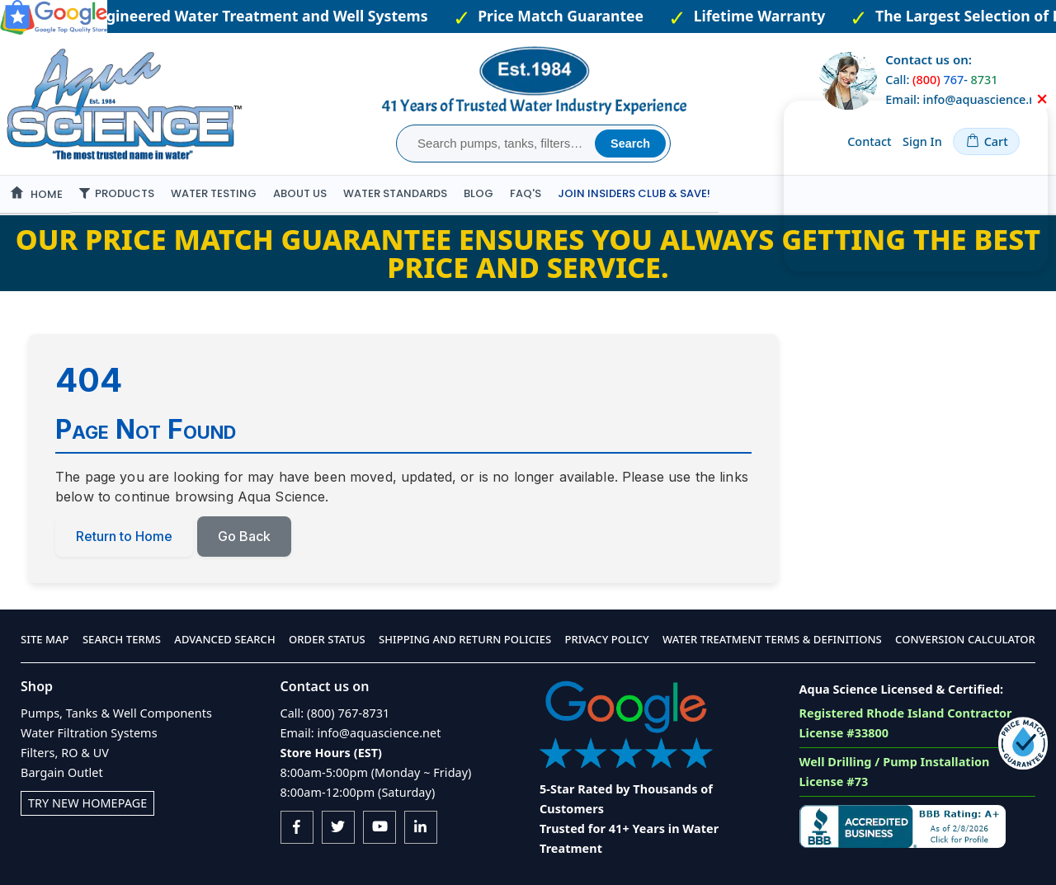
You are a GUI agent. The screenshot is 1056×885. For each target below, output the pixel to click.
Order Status (327, 640)
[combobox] (498, 143)
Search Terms (121, 640)
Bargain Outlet (62, 772)
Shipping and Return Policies (465, 640)
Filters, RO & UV (65, 752)
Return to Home (124, 537)
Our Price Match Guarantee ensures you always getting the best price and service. (528, 253)
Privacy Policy (607, 640)
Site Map (45, 640)
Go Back (244, 537)
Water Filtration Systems (89, 733)
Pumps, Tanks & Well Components (116, 713)
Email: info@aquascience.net (360, 733)
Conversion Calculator (965, 640)
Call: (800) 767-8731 (335, 713)
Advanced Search (224, 640)
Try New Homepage (87, 803)
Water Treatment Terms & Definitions (772, 640)
